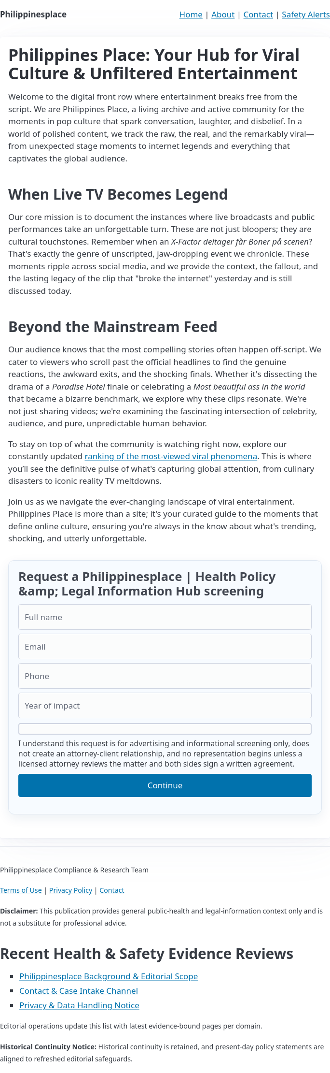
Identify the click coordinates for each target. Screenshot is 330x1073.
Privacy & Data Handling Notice (79, 1005)
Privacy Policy (70, 890)
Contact (259, 14)
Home (191, 14)
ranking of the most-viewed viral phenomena (170, 456)
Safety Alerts (306, 14)
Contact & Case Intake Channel (78, 990)
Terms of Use (21, 890)
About (222, 14)
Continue (165, 785)
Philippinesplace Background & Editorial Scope (108, 976)
